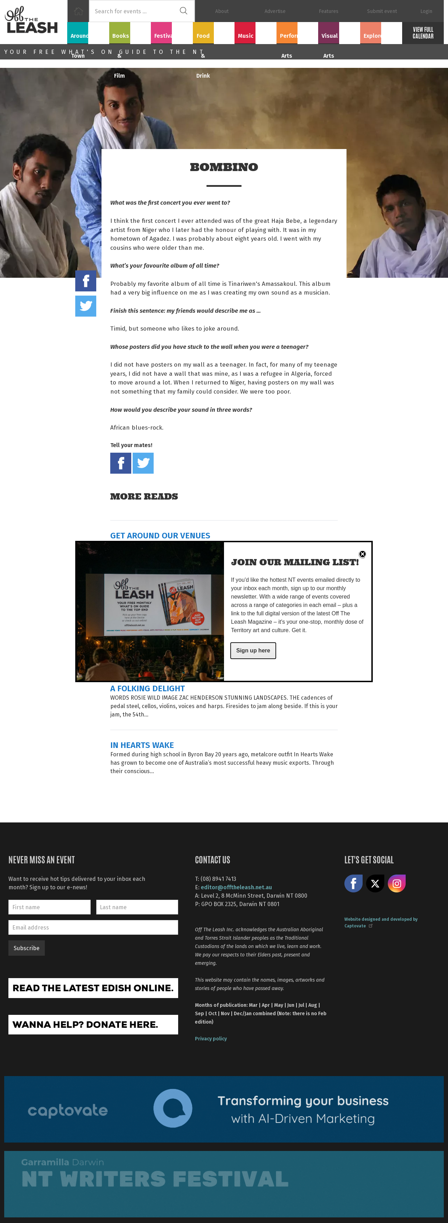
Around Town (88, 32)
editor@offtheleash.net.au (236, 887)
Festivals (172, 32)
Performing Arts (297, 32)
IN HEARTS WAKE (142, 744)
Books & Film (130, 32)
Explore (381, 32)
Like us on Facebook (353, 884)
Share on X (375, 884)
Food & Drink (214, 32)
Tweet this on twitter (85, 306)
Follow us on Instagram (397, 884)
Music (255, 32)
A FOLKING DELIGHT (147, 687)
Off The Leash (35, 22)
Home (78, 11)
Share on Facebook (85, 280)
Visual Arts (339, 32)
